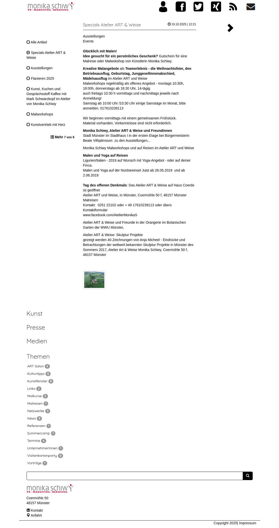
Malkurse (37, 396)
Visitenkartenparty (45, 455)
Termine (36, 440)
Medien (37, 341)
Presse (36, 327)
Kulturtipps (39, 373)
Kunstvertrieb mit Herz (46, 125)
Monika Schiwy (94, 148)
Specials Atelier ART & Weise (46, 55)
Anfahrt (36, 515)
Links (34, 388)
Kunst (35, 313)
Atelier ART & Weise (98, 222)
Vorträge (37, 463)
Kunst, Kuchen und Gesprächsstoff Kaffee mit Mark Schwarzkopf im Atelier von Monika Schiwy (49, 96)
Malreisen (90, 200)
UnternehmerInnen (45, 448)
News (34, 418)
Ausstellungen (40, 68)
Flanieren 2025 (40, 78)
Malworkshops (40, 114)
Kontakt (36, 510)
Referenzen (39, 425)
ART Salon (38, 366)
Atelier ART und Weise (130, 78)
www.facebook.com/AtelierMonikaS (110, 215)
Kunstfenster (40, 381)
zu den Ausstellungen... (133, 140)
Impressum (247, 523)
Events (88, 41)
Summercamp (41, 433)
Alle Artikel (37, 42)
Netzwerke (38, 411)
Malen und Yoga (95, 170)
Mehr (64, 137)
